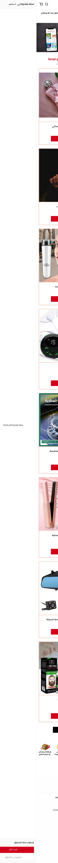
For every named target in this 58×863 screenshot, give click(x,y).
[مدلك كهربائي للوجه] (29, 255)
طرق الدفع (29, 853)
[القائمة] (52, 4)
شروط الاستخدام (29, 805)
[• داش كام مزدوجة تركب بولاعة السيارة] (29, 588)
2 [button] (29, 50)
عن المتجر (29, 848)
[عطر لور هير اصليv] (29, 175)
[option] (29, 37)
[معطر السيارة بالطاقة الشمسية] (29, 419)
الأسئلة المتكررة (29, 834)
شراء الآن (29, 138)
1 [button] (32, 50)
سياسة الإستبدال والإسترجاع (29, 810)
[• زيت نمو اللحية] (29, 668)
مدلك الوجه (29, 367)
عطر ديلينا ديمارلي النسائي (29, 126)
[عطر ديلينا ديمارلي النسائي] (29, 95)
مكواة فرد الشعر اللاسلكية (29, 535)
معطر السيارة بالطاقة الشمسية (29, 451)
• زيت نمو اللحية (29, 700)
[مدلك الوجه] (29, 335)
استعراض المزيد (29, 729)
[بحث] (10, 4)
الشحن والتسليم (29, 858)
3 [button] (26, 50)
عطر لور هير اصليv (29, 206)
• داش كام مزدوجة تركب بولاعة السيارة (29, 619)
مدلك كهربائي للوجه (29, 287)
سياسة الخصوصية (29, 814)
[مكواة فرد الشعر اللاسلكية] (29, 504)
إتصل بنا (29, 829)
